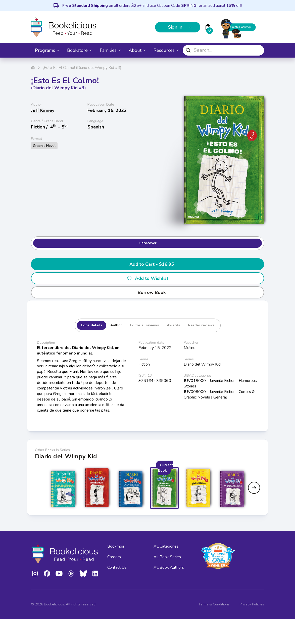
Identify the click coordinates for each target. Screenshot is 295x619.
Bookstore (79, 50)
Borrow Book (148, 292)
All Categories (166, 546)
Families (110, 50)
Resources (166, 50)
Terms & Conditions (214, 604)
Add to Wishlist (147, 278)
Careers (114, 557)
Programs (47, 50)
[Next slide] (254, 488)
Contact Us (117, 567)
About (137, 50)
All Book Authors (169, 567)
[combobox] (223, 50)
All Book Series (167, 557)
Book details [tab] (91, 325)
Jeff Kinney (42, 110)
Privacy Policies (252, 604)
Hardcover (148, 243)
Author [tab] (116, 325)
